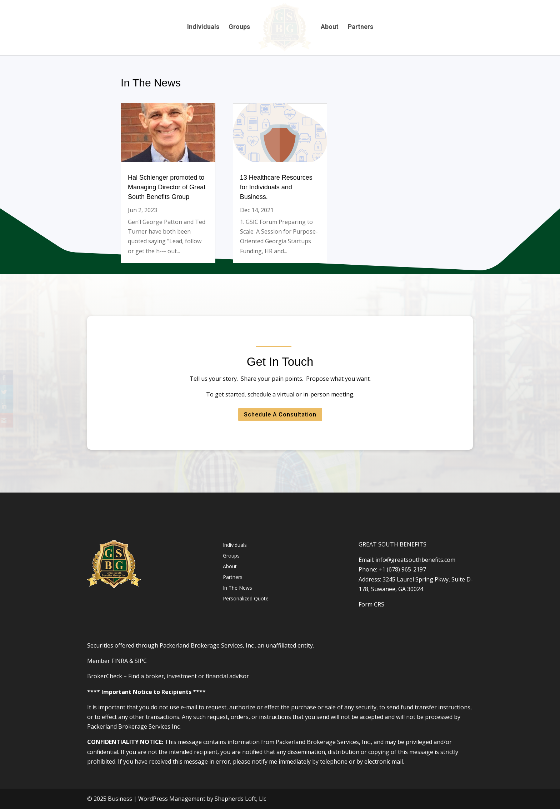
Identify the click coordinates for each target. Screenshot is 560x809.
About (330, 27)
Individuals (202, 27)
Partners (361, 27)
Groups (238, 27)
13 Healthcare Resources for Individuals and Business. (276, 187)
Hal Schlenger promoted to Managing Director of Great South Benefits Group (165, 187)
